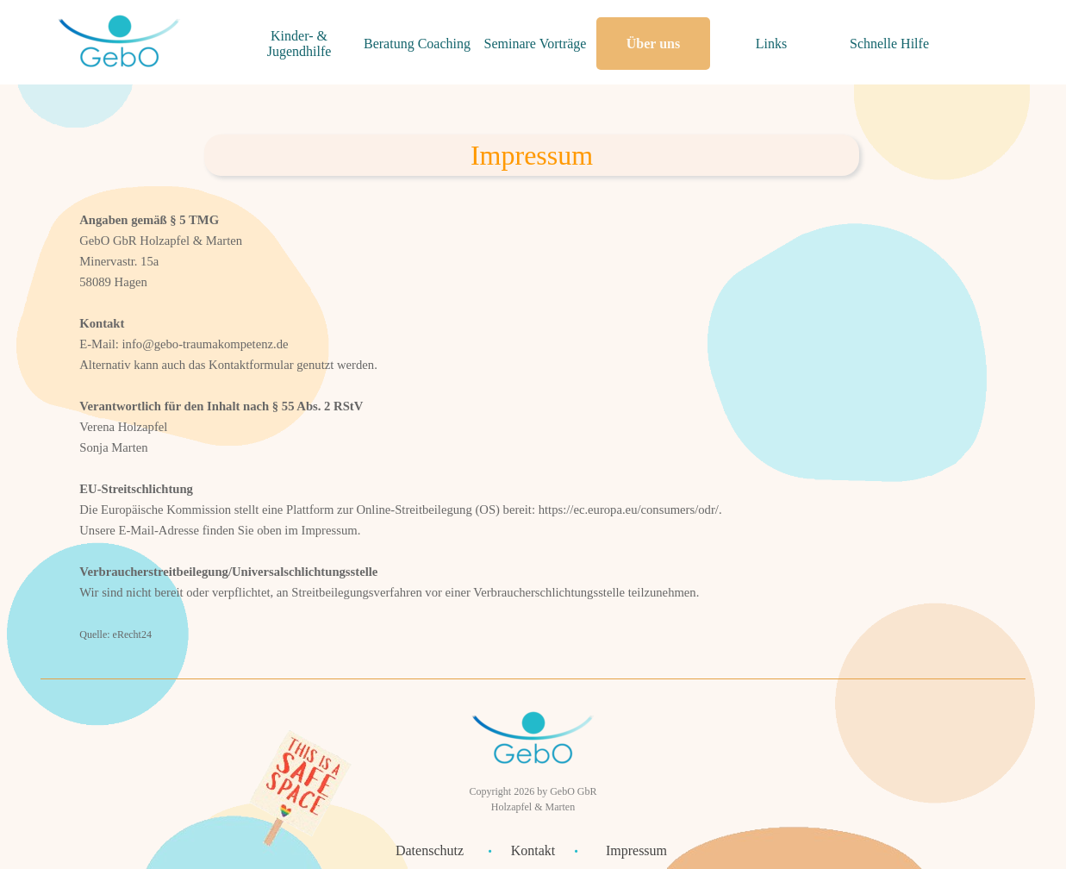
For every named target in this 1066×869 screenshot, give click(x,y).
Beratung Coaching (417, 43)
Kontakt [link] (533, 850)
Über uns (653, 43)
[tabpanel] (531, 155)
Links (771, 43)
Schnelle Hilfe (889, 43)
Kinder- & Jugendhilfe (299, 43)
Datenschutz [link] (430, 850)
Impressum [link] (636, 850)
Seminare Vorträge (535, 43)
